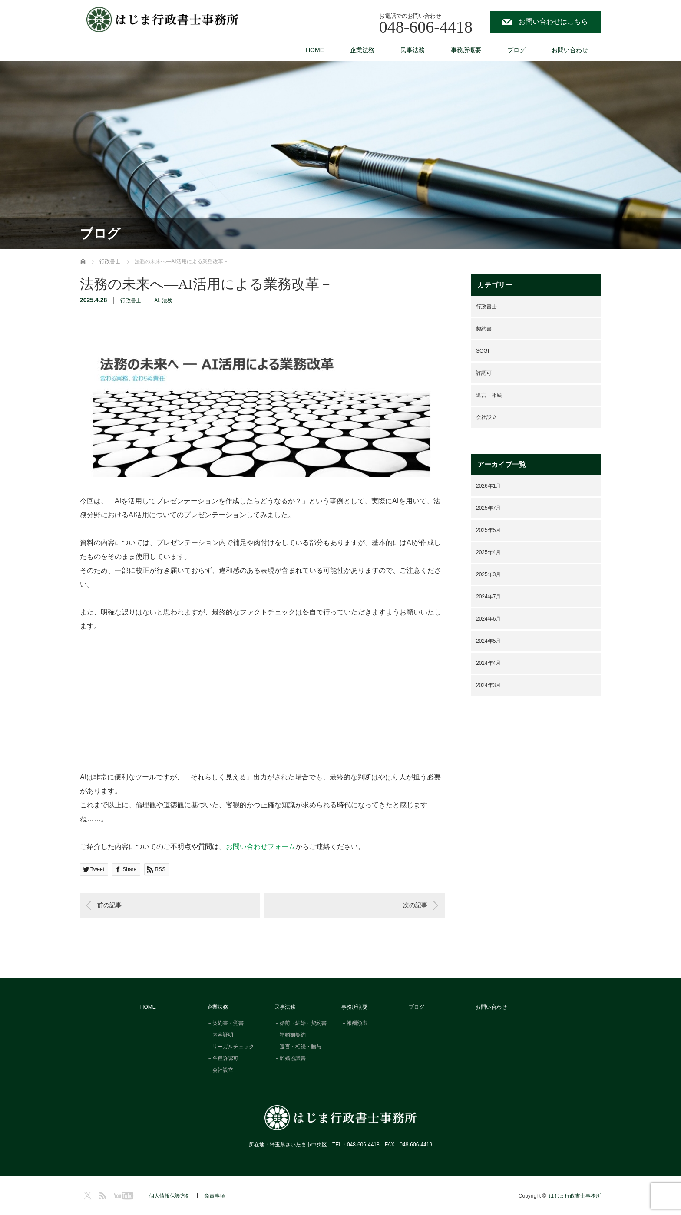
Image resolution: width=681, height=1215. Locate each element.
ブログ (516, 49)
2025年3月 (488, 574)
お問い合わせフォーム (260, 846)
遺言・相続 (489, 395)
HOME (315, 49)
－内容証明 (220, 1034)
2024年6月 (488, 619)
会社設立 (486, 417)
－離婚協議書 (290, 1058)
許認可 (484, 373)
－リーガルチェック (230, 1046)
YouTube (122, 1194)
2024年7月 (488, 597)
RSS (101, 1194)
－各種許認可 (222, 1058)
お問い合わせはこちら (553, 21)
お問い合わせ (570, 49)
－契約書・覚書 (225, 1023)
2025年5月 (488, 530)
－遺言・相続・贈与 (297, 1046)
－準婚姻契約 (290, 1034)
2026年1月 (488, 486)
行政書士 (130, 300)
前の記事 (109, 904)
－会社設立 (220, 1070)
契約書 (484, 329)
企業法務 (362, 49)
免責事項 (214, 1195)
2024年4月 (488, 663)
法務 (167, 300)
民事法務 (412, 49)
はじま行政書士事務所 (575, 1196)
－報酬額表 (354, 1023)
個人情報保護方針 (170, 1195)
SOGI (482, 351)
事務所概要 (466, 49)
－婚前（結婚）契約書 (300, 1023)
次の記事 (415, 904)
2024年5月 (488, 641)
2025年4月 (488, 552)
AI (156, 300)
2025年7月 (488, 508)
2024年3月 (488, 685)
